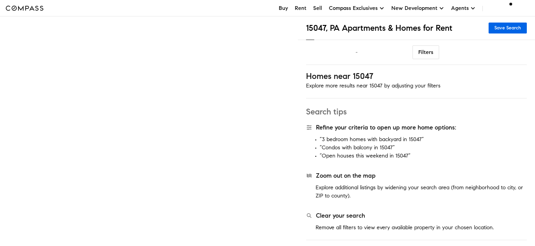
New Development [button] (417, 8)
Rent (300, 8)
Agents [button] (463, 8)
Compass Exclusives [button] (357, 8)
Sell (317, 8)
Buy (283, 8)
